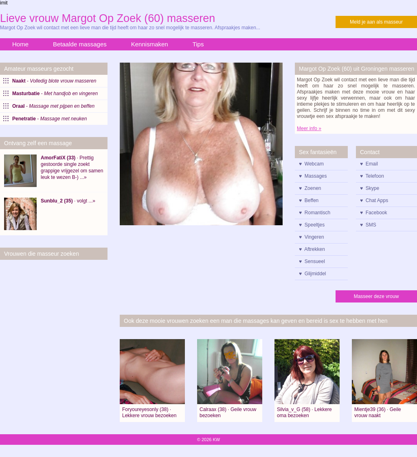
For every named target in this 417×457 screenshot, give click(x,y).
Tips (198, 44)
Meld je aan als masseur (376, 22)
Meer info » (309, 128)
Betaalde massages (80, 44)
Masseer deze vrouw (376, 296)
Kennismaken (149, 44)
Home (20, 44)
